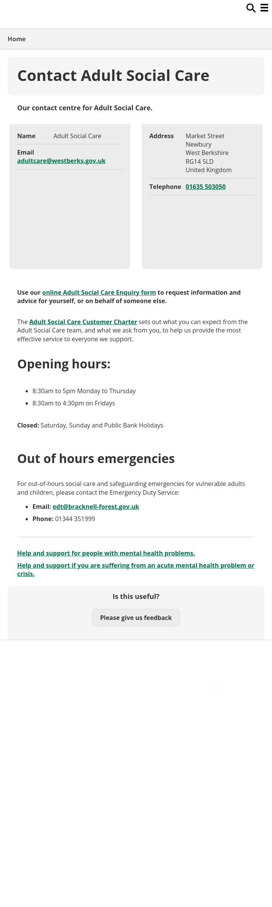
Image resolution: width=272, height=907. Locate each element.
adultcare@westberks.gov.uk (61, 161)
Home (17, 39)
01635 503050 (206, 186)
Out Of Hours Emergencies (46, 731)
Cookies (19, 722)
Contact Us (23, 714)
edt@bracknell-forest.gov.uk (96, 506)
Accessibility (25, 705)
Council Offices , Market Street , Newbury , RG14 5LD (82, 748)
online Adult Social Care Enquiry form (99, 292)
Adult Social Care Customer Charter (83, 322)
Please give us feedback (136, 617)
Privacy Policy (27, 740)
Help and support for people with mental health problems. (106, 553)
